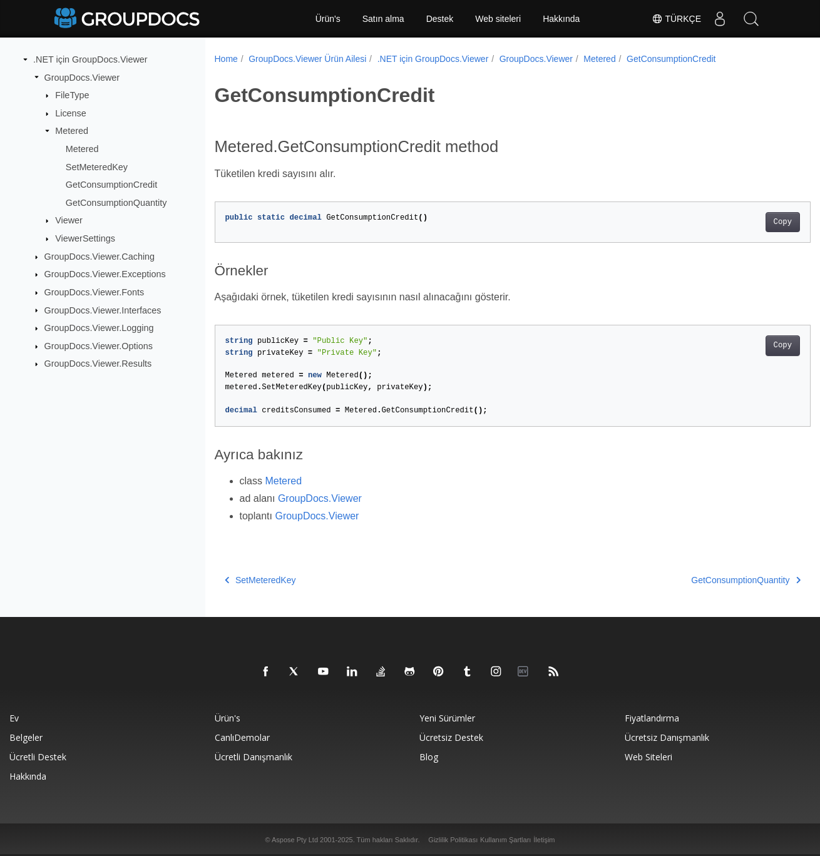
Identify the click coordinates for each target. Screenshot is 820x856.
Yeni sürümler (447, 718)
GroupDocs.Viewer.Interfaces (102, 310)
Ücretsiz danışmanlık (667, 737)
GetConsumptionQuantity (116, 203)
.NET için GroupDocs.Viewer (90, 59)
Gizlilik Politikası (453, 839)
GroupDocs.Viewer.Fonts (94, 292)
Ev (14, 718)
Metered (71, 131)
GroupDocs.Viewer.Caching (99, 257)
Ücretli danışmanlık (253, 757)
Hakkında (561, 19)
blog (428, 757)
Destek (440, 19)
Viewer (69, 220)
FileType (72, 95)
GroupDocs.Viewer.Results (98, 364)
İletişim (544, 839)
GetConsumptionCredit (111, 185)
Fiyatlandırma (652, 718)
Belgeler (26, 737)
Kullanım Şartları (505, 839)
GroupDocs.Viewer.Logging (99, 328)
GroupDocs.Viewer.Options (98, 346)
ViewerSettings (85, 238)
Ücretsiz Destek (451, 737)
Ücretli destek (37, 757)
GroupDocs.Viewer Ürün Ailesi (307, 59)
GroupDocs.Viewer (82, 77)
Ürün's (328, 19)
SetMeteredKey (97, 166)
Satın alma (383, 19)
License (70, 113)
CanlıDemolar (242, 737)
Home (226, 59)
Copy (741, 222)
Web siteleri (498, 19)
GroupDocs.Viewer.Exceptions (105, 274)
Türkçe (676, 18)
